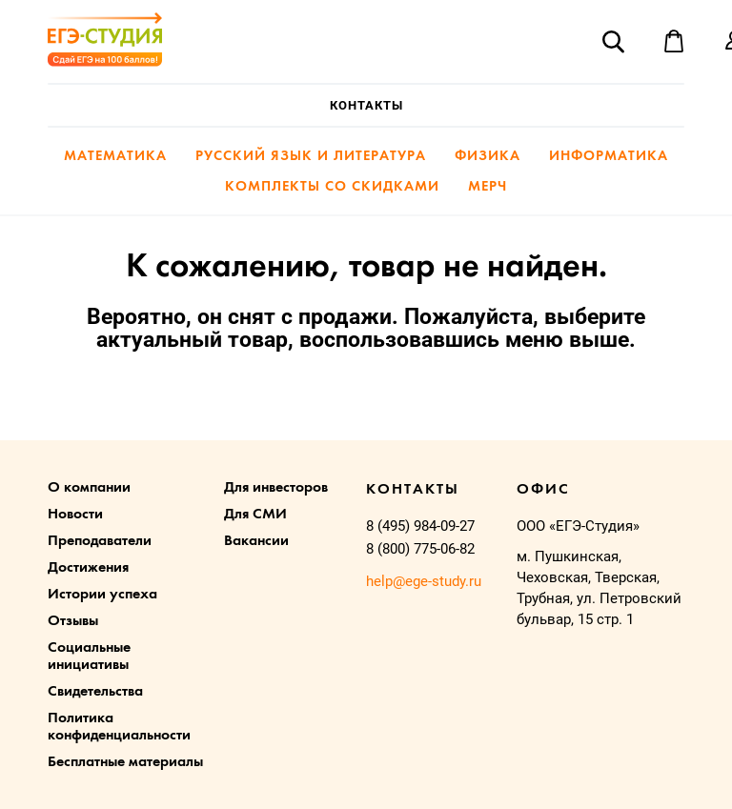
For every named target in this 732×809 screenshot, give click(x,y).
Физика (487, 157)
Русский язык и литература (310, 157)
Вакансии (256, 541)
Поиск (613, 41)
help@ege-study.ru (423, 581)
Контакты (366, 105)
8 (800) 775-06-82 (420, 548)
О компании (89, 488)
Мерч (487, 187)
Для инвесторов (276, 488)
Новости (75, 514)
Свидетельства (95, 691)
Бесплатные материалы (125, 762)
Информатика (608, 157)
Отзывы (73, 621)
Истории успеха (102, 594)
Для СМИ (255, 514)
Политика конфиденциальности (119, 727)
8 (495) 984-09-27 (420, 526)
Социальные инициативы (89, 656)
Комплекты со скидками (332, 187)
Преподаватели (100, 541)
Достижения (88, 568)
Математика (115, 157)
